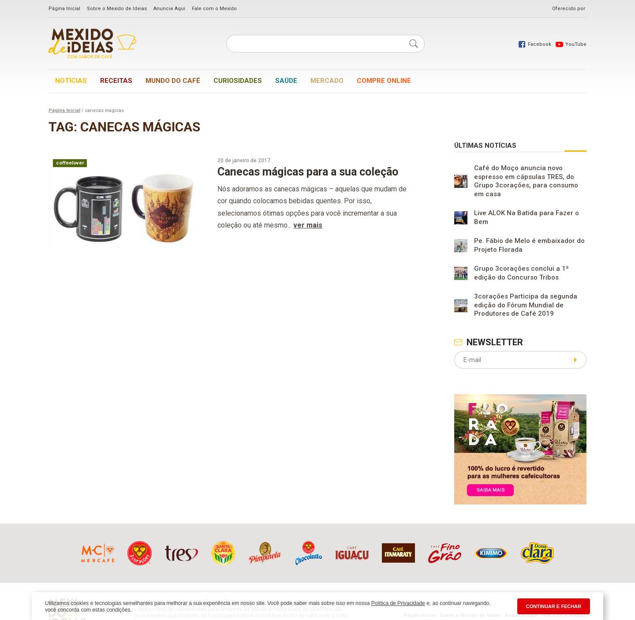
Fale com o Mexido (214, 8)
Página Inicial (64, 8)
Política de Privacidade (398, 603)
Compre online (384, 81)
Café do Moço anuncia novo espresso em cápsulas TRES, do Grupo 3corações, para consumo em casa (526, 181)
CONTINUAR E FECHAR (553, 606)
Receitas (116, 81)
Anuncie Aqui (169, 8)
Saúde (286, 81)
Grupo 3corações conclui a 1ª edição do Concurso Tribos (521, 273)
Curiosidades (237, 81)
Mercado (327, 81)
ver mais (307, 225)
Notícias (71, 81)
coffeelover (70, 163)
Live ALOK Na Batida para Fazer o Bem (526, 217)
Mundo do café (173, 81)
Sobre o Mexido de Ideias (117, 8)
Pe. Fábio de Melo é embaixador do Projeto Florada (529, 245)
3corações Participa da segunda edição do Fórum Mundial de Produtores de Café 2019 (525, 304)
